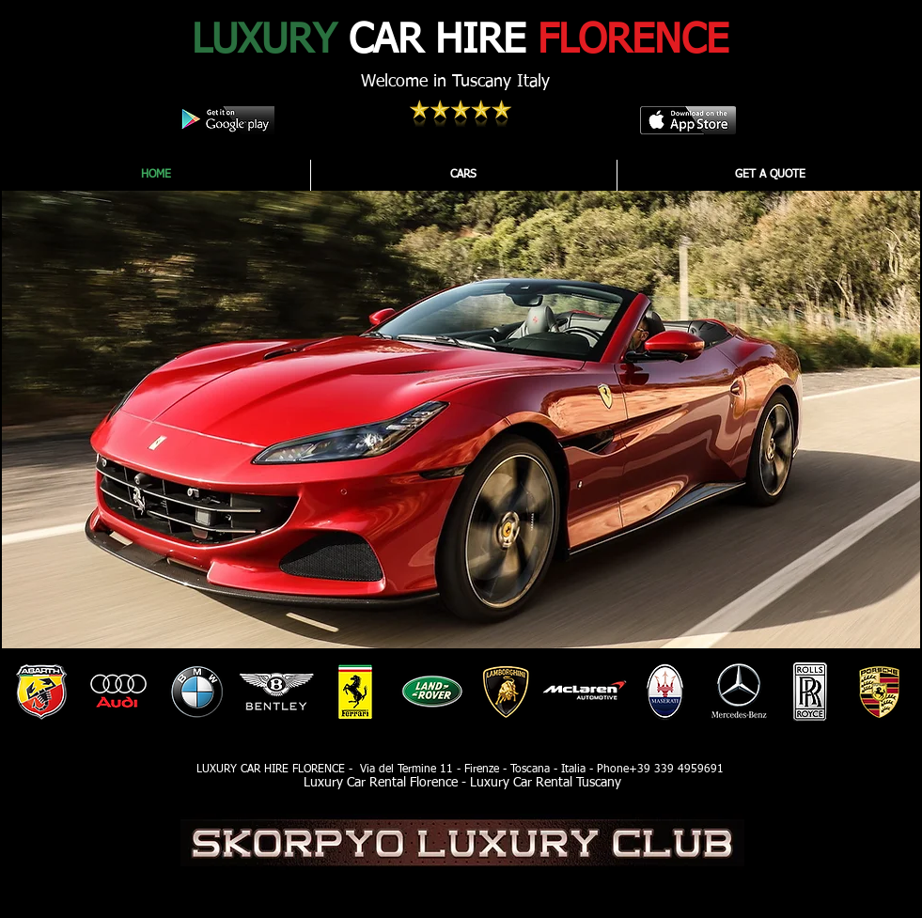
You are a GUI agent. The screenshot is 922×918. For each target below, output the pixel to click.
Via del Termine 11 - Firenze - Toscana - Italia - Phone (492, 769)
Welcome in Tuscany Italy (455, 81)
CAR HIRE (460, 41)
